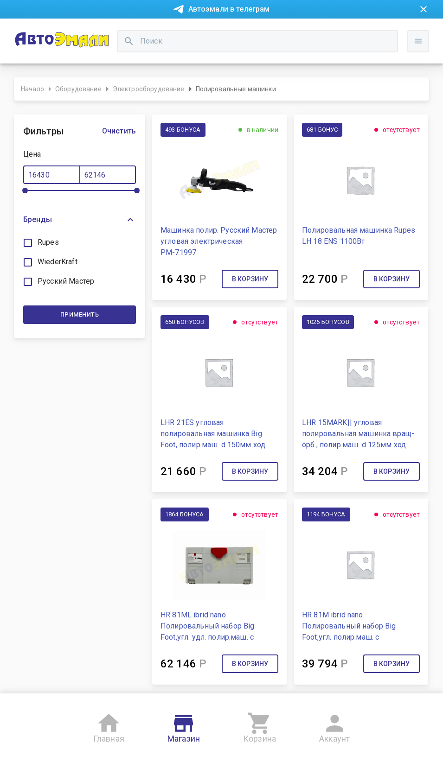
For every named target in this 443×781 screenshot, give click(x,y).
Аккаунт (334, 726)
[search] (129, 41)
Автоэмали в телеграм (229, 9)
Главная (108, 726)
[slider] (25, 190)
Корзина (259, 726)
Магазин (183, 726)
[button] (79, 219)
